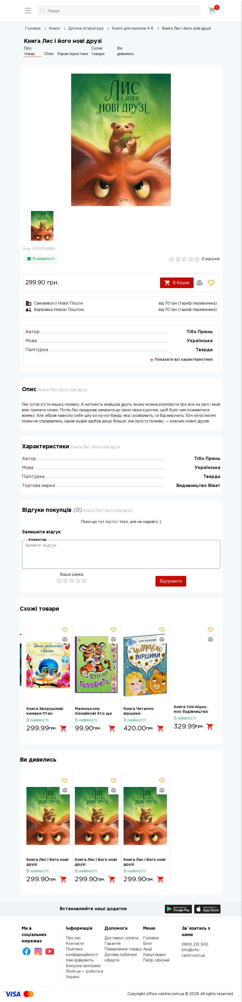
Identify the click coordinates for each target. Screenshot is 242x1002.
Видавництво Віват (198, 486)
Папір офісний (156, 960)
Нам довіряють (79, 960)
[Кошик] (212, 10)
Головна (151, 938)
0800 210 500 (195, 944)
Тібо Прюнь (199, 332)
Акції (147, 949)
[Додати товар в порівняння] (199, 283)
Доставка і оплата (121, 938)
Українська (200, 341)
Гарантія (112, 943)
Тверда (204, 350)
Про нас (73, 938)
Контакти (75, 943)
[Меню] (28, 10)
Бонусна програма (83, 966)
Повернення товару (123, 949)
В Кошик (176, 283)
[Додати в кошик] (64, 726)
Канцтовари (154, 954)
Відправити (171, 581)
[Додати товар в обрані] (211, 283)
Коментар (37, 539)
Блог (147, 943)
